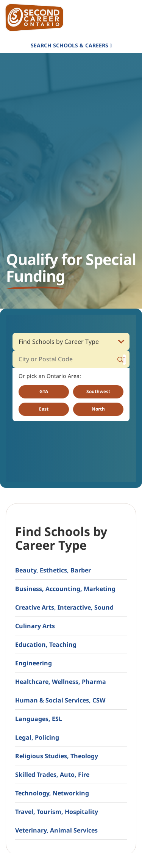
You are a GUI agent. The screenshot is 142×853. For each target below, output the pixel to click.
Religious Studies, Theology (56, 756)
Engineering (33, 663)
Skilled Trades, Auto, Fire (52, 774)
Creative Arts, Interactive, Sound (64, 607)
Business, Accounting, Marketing (65, 589)
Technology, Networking (52, 793)
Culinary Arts (35, 626)
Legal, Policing (37, 737)
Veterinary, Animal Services (56, 830)
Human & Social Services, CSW (60, 700)
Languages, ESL (38, 719)
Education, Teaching (45, 644)
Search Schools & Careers (69, 45)
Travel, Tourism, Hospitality (56, 812)
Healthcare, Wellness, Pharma (60, 681)
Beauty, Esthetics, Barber (53, 570)
